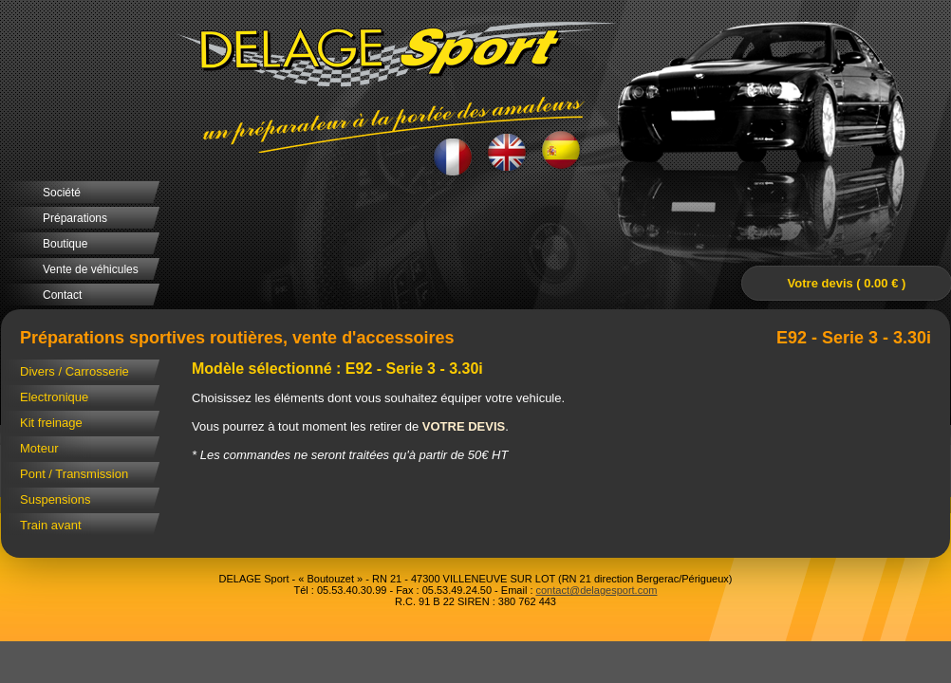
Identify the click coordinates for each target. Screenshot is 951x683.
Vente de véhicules (91, 269)
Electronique (54, 397)
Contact (62, 295)
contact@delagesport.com (597, 590)
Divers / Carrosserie (74, 371)
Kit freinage (51, 422)
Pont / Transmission (74, 474)
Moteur (39, 448)
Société (62, 192)
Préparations (75, 218)
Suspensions (55, 499)
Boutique (65, 243)
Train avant (51, 525)
